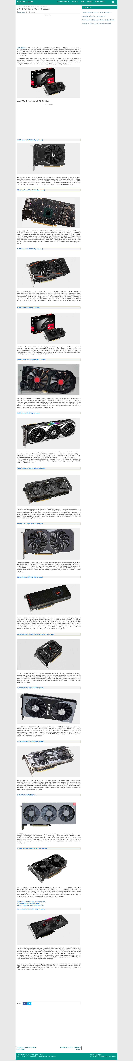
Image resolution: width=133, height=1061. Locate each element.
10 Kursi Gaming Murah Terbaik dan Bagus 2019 (30, 905)
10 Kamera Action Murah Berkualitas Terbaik (96, 23)
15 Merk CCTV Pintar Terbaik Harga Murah (27, 1049)
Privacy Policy (43, 1057)
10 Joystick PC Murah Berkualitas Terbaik (28, 904)
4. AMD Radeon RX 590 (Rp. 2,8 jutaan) (28, 308)
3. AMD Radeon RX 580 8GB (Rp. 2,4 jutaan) (30, 249)
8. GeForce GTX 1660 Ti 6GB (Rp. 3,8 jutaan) (30, 524)
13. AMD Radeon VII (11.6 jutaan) (26, 795)
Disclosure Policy (33, 1057)
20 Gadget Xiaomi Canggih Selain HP (94, 16)
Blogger (99, 1055)
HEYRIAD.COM (25, 2)
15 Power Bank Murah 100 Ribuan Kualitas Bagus (98, 20)
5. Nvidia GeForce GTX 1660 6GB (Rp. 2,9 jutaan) (31, 360)
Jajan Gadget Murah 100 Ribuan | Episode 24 (97, 12)
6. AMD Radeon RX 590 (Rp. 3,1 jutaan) (28, 413)
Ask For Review (52, 1057)
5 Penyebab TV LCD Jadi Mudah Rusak (72, 1049)
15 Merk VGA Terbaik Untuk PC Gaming (37, 9)
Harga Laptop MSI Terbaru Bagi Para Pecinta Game (31, 902)
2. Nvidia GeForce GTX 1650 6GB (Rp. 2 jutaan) (31, 190)
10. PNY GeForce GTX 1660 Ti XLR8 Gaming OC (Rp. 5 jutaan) (35, 635)
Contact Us (24, 1057)
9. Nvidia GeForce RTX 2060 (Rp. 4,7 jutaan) (30, 577)
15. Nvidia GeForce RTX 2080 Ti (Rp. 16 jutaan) (31, 909)
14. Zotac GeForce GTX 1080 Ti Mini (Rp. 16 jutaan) (32, 849)
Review (33, 13)
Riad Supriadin (112, 1057)
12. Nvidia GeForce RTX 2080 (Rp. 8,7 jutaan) (30, 742)
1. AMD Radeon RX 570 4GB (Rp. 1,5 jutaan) (30, 140)
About (18, 1057)
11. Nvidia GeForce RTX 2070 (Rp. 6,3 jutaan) (30, 688)
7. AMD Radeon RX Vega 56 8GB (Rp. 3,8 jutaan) (31, 469)
